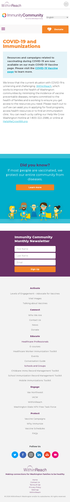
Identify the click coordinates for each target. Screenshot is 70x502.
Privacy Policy (35, 487)
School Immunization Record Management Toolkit (35, 375)
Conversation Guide (35, 361)
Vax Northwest (35, 392)
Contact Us (35, 320)
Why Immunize (35, 423)
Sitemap (35, 490)
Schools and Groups (35, 366)
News (35, 325)
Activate (35, 288)
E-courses (35, 346)
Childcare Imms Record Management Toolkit (35, 370)
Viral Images (35, 298)
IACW (35, 397)
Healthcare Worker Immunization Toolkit (35, 351)
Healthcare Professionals (35, 341)
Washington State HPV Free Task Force (35, 407)
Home (35, 480)
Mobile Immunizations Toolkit (35, 380)
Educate (35, 336)
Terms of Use (35, 485)
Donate (55, 29)
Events (35, 356)
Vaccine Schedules (35, 428)
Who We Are (35, 315)
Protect (35, 413)
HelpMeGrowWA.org (15, 121)
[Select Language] (57, 17)
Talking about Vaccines (35, 303)
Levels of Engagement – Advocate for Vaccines (35, 293)
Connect (35, 309)
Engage (35, 387)
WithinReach (44, 86)
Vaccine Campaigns (35, 419)
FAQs (35, 433)
